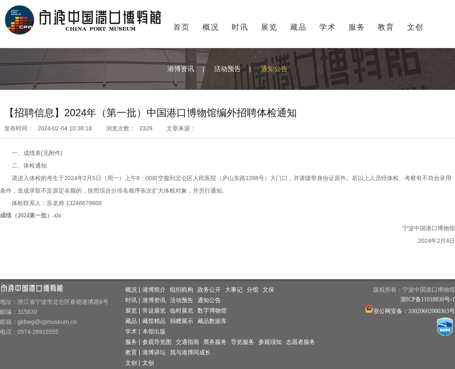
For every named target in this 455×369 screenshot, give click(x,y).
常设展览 (154, 311)
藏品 (298, 27)
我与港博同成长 (190, 352)
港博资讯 (180, 68)
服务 (357, 27)
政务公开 (209, 290)
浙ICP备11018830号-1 (427, 299)
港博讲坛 (154, 352)
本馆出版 (154, 331)
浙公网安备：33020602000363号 (414, 311)
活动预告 (227, 68)
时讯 (240, 27)
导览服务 (242, 342)
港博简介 (154, 290)
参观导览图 (157, 342)
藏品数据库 (212, 321)
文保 (268, 290)
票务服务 (215, 342)
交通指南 (187, 342)
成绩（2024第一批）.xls (30, 215)
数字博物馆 (212, 311)
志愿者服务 (300, 342)
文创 (415, 27)
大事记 (234, 290)
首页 (181, 27)
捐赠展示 (181, 321)
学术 (327, 27)
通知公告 (274, 68)
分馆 (252, 290)
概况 (210, 27)
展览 (269, 27)
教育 (386, 27)
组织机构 (181, 290)
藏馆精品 (154, 321)
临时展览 (181, 311)
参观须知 (270, 342)
